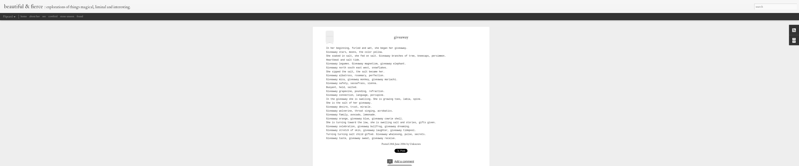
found (80, 16)
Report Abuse (455, 163)
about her (34, 16)
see (44, 16)
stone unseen (67, 16)
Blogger (445, 163)
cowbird (53, 16)
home (24, 16)
